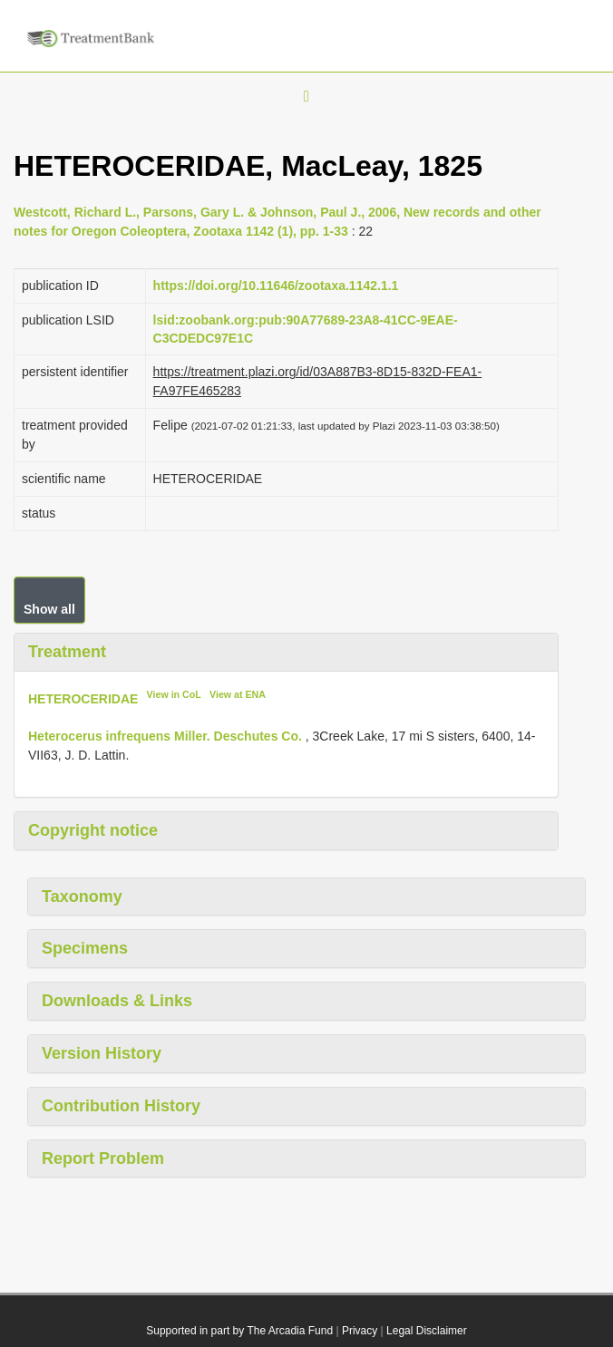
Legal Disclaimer (426, 1330)
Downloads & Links (117, 1001)
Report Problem (103, 1158)
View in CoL (174, 694)
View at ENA (237, 694)
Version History (101, 1053)
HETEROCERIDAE (83, 699)
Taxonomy (82, 896)
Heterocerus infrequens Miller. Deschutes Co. (165, 736)
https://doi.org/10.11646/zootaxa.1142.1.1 (276, 285)
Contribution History (121, 1106)
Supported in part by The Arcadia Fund (239, 1330)
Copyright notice (93, 830)
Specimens (85, 948)
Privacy (359, 1330)
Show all (49, 609)
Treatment (67, 652)
